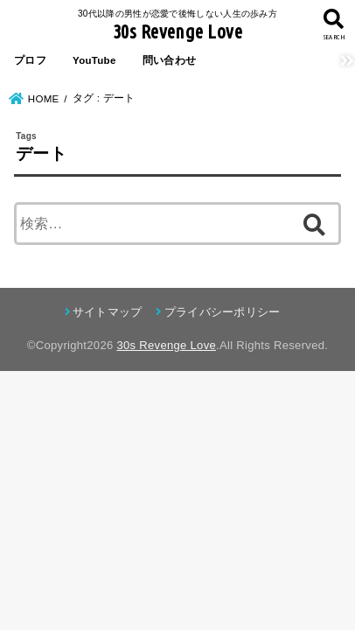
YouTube (94, 60)
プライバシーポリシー (222, 311)
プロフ (30, 60)
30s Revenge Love (177, 31)
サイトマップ (108, 311)
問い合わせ (170, 60)
